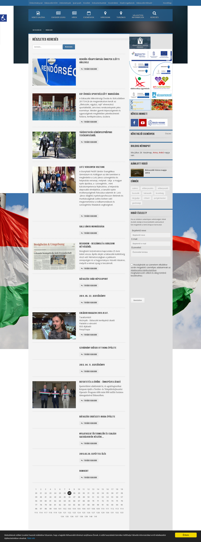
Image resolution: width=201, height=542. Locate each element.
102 (64, 516)
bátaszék (163, 193)
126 (88, 520)
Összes (168, 133)
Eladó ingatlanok (127, 3)
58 (36, 508)
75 (117, 508)
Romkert (84, 478)
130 (107, 520)
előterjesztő (137, 193)
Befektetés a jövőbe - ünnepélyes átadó (101, 387)
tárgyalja (148, 198)
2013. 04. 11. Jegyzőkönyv (93, 369)
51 (93, 504)
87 (84, 512)
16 (107, 497)
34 (103, 501)
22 (46, 501)
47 (74, 504)
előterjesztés (148, 187)
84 (69, 512)
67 (79, 508)
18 (117, 497)
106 (83, 516)
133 (121, 520)
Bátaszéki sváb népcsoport (94, 281)
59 (41, 508)
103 (69, 516)
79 (46, 512)
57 (122, 504)
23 (50, 501)
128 (97, 520)
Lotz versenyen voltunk (92, 167)
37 (117, 501)
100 (55, 516)
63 (60, 508)
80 (50, 512)
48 (79, 504)
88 (88, 512)
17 (112, 497)
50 (88, 504)
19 (122, 497)
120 (59, 520)
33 (98, 501)
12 (88, 497)
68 (84, 508)
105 (78, 516)
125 (83, 520)
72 (103, 508)
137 (76, 524)
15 (103, 497)
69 (88, 508)
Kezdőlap (167, 3)
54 (107, 504)
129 (102, 520)
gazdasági (153, 203)
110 (102, 516)
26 (65, 501)
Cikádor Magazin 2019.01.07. (95, 317)
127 (93, 520)
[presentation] (142, 287)
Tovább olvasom (89, 70)
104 (74, 516)
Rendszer (49, 30)
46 (69, 504)
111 (107, 516)
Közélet (86, 3)
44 (60, 504)
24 (55, 501)
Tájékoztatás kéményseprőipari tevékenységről (96, 134)
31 (88, 501)
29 (79, 501)
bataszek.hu (37, 30)
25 (60, 501)
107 (88, 516)
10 (79, 497)
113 (117, 516)
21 (41, 501)
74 (112, 508)
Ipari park (77, 3)
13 (93, 497)
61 (50, 508)
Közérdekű (113, 3)
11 (84, 497)
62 (55, 508)
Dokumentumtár (99, 3)
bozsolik (151, 193)
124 (78, 520)
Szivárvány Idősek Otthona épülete (99, 351)
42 (50, 504)
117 (45, 520)
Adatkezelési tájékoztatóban (144, 270)
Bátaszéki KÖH (51, 3)
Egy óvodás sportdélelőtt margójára (100, 94)
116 (40, 520)
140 (90, 524)
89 (93, 512)
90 (98, 512)
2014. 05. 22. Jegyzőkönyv (93, 299)
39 (36, 504)
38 (122, 501)
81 (55, 512)
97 (41, 516)
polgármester (138, 203)
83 (65, 512)
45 (65, 504)
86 (79, 512)
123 (74, 520)
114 (121, 516)
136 (71, 524)
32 (93, 501)
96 (36, 516)
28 (74, 501)
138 (81, 524)
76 (122, 508)
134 (62, 524)
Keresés (69, 47)
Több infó (68, 538)
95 (122, 512)
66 (74, 508)
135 (66, 524)
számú (135, 187)
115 (36, 520)
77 (36, 512)
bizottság (136, 198)
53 (103, 504)
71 (98, 508)
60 (46, 508)
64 (65, 508)
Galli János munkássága (92, 228)
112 (112, 516)
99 (50, 516)
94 (117, 512)
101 (59, 516)
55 (112, 504)
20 (36, 501)
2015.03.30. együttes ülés (93, 460)
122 (69, 520)
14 (98, 497)
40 (41, 504)
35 (107, 501)
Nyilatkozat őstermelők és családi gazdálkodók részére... (99, 441)
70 (93, 508)
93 (112, 512)
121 (64, 520)
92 (107, 512)
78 (41, 512)
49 (84, 504)
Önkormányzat (36, 3)
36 (112, 501)
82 (60, 512)
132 (117, 520)
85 (74, 512)
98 (46, 516)
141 (95, 524)
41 (46, 504)
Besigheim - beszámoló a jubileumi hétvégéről (98, 247)
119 (55, 520)
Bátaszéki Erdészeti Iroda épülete (98, 421)
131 (112, 520)
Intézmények (65, 3)
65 (69, 508)
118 (50, 520)
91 (103, 512)
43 (55, 504)
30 (84, 501)
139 (86, 524)
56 (117, 504)
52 (98, 504)
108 (93, 516)
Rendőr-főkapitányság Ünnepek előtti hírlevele (101, 61)
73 (107, 508)
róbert (159, 198)
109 (97, 516)
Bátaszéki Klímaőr (144, 3)
